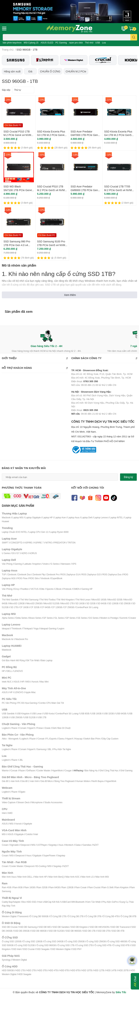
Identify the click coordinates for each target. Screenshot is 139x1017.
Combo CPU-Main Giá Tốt (51, 703)
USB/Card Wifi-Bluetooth (72, 901)
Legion (61, 628)
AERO (24, 553)
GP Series (71, 618)
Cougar (68, 770)
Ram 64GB (54, 887)
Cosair (5, 844)
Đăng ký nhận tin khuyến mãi (24, 468)
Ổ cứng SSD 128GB (32, 941)
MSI (28, 681)
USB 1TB (41, 717)
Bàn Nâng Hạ (91, 770)
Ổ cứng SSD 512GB (25, 945)
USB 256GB (16, 717)
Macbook (6, 517)
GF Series (48, 618)
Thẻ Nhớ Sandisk (10, 599)
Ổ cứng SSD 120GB (11, 941)
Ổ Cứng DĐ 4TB (111, 916)
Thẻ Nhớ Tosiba (47, 599)
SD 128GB (113, 603)
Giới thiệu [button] (35, 358)
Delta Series (21, 618)
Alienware (65, 563)
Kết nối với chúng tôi (87, 487)
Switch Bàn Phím (92, 738)
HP (3, 671)
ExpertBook (56, 578)
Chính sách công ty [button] (104, 358)
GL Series (59, 618)
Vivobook (45, 578)
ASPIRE (28, 542)
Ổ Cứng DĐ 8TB (128, 916)
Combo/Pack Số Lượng (87, 607)
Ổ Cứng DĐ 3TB (93, 916)
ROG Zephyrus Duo (112, 574)
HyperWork (57, 770)
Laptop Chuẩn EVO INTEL (14, 532)
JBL (49, 749)
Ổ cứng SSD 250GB (75, 941)
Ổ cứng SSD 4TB (103, 945)
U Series (6, 553)
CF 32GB (34, 607)
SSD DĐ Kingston (79, 927)
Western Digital (9, 916)
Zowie (47, 728)
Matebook (6, 649)
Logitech (6, 728)
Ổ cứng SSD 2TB (84, 945)
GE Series (82, 618)
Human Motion (83, 781)
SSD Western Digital (60, 949)
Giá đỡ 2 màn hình (30, 781)
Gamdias (87, 844)
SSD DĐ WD (45, 927)
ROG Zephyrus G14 (70, 574)
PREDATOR (60, 542)
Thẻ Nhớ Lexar (83, 599)
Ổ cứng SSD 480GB (117, 941)
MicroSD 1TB (67, 603)
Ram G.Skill (107, 887)
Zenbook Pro (53, 574)
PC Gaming (61, 42)
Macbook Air (8, 639)
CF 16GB (24, 607)
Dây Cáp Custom (110, 738)
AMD (10, 813)
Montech (69, 844)
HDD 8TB (75, 970)
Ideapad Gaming (48, 628)
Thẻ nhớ (89, 42)
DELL (9, 671)
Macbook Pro (21, 639)
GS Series (94, 618)
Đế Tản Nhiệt (32, 660)
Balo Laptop (46, 660)
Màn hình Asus (9, 876)
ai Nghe (67, 749)
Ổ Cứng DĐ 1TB (58, 916)
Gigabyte (28, 823)
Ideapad (6, 628)
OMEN (76, 589)
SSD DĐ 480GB (39, 930)
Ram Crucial (94, 887)
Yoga (36, 628)
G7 (18, 553)
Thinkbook (16, 628)
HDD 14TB (111, 970)
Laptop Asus (73, 517)
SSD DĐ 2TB (103, 930)
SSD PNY (76, 949)
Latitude (27, 563)
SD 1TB (14, 607)
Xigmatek (14, 844)
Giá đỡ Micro (47, 781)
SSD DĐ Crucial (9, 927)
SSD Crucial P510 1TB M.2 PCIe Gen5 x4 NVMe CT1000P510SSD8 (51, 190)
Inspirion (37, 563)
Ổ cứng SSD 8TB (121, 945)
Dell (54, 728)
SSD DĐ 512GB (56, 930)
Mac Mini (44, 681)
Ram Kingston (121, 887)
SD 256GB (125, 603)
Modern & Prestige (109, 618)
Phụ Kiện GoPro (110, 901)
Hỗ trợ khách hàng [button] (35, 368)
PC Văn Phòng (9, 703)
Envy (16, 589)
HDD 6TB (64, 970)
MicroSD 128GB (17, 603)
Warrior (5, 770)
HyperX (31, 728)
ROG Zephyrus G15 (91, 574)
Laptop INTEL (116, 517)
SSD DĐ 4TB (118, 930)
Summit (123, 618)
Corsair (22, 728)
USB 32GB (108, 713)
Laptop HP (47, 517)
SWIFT (5, 542)
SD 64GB (101, 603)
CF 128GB (57, 607)
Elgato (22, 791)
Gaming (18, 563)
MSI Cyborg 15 (31, 42)
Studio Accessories (53, 802)
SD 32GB (90, 603)
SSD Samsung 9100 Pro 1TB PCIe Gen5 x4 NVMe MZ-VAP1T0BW (52, 245)
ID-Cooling (41, 866)
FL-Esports (51, 738)
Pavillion (25, 589)
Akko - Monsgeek (10, 738)
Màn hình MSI (102, 876)
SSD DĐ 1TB (89, 930)
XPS (74, 563)
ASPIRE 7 (39, 542)
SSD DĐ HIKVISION (99, 927)
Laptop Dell (86, 517)
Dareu (61, 738)
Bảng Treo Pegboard (64, 781)
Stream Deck (23, 802)
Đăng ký (128, 477)
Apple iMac (30, 692)
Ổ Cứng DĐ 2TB (76, 916)
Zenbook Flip (39, 574)
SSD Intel (16, 949)
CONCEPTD (16, 542)
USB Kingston (22, 713)
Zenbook (12, 574)
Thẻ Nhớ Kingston (65, 599)
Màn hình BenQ (56, 876)
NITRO (48, 542)
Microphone (37, 802)
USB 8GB (84, 713)
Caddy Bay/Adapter (11, 901)
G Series (55, 563)
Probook (67, 589)
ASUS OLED (47, 42)
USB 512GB (30, 717)
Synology (6, 959)
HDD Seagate (24, 974)
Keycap (78, 738)
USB (97, 42)
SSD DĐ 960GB (73, 930)
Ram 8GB (17, 887)
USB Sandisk (8, 713)
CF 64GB (45, 607)
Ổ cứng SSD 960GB (46, 945)
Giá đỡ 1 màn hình (10, 781)
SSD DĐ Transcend (120, 927)
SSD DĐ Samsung (28, 927)
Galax (78, 844)
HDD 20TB (123, 970)
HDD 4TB (53, 970)
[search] (133, 37)
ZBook (58, 589)
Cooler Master (43, 770)
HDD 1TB (20, 970)
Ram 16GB (29, 887)
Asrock (35, 681)
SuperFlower (49, 855)
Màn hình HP (40, 876)
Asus (61, 844)
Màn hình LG (87, 876)
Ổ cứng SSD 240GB (53, 941)
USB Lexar (36, 713)
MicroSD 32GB (115, 599)
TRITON (71, 542)
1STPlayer (42, 844)
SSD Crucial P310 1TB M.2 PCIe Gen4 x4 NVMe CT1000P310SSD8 (18, 135)
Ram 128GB (67, 887)
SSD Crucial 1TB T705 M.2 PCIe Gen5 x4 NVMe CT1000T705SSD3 (118, 190)
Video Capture (8, 802)
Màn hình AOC (72, 876)
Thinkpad (27, 628)
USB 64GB (121, 713)
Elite (42, 589)
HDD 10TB (87, 970)
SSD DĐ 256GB (21, 930)
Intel (4, 813)
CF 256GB (69, 607)
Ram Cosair (80, 887)
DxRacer (31, 770)
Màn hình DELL (25, 876)
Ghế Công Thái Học (108, 770)
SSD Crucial (28, 949)
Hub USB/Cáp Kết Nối (48, 901)
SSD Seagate (42, 949)
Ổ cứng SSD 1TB (66, 945)
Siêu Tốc (121, 992)
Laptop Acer (60, 517)
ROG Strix (34, 578)
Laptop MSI (17, 517)
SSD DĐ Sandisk (61, 927)
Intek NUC (7, 681)
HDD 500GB (8, 970)
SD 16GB (80, 603)
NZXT (96, 844)
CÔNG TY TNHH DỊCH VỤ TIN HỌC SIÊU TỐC (104, 432)
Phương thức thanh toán (22, 487)
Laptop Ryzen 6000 (59, 532)
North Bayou (98, 781)
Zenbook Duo (24, 574)
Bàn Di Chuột (64, 728)
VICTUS (34, 589)
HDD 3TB (42, 970)
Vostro (46, 563)
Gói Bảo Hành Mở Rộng (13, 660)
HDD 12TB (99, 970)
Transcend (23, 916)
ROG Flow (22, 578)
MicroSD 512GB (51, 603)
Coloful (29, 834)
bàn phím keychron (12, 42)
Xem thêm (70, 294)
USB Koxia (49, 713)
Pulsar (40, 728)
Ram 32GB (42, 887)
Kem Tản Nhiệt (93, 901)
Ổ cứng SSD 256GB (96, 941)
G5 (13, 553)
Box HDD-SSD (29, 901)
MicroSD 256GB (34, 603)
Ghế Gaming (126, 770)
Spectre (50, 589)
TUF (4, 574)
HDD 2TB (31, 970)
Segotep (53, 844)
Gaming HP (86, 589)
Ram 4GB (6, 887)
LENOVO (18, 671)
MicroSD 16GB (99, 599)
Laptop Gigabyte (33, 517)
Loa (104, 42)
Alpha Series (8, 618)
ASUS (16, 681)
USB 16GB (96, 713)
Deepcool (25, 844)
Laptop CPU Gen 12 (38, 532)
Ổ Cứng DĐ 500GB (39, 916)
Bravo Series (35, 618)
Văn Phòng (7, 563)
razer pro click (76, 42)
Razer (14, 728)
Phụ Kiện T (58, 749)
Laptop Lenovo (101, 517)
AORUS (33, 553)
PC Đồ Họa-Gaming (27, 703)
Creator (132, 618)
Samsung (41, 749)
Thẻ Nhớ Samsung (29, 599)
